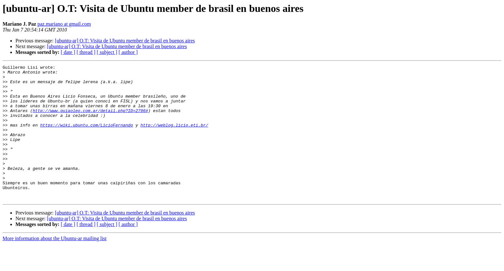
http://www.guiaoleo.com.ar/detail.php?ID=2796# (90, 120)
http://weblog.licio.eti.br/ (174, 137)
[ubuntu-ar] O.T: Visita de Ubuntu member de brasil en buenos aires (125, 40)
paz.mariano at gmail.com (64, 24)
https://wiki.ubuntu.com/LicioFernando (86, 137)
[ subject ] (107, 52)
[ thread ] (85, 52)
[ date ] (68, 52)
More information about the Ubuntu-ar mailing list (55, 265)
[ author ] (128, 52)
